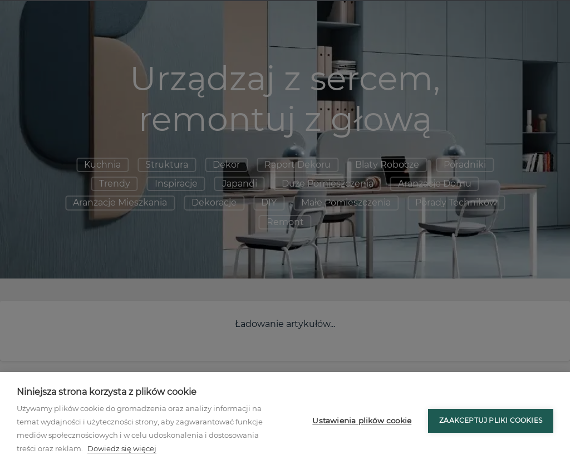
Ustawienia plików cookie (361, 420)
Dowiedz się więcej (121, 448)
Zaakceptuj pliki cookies (490, 420)
